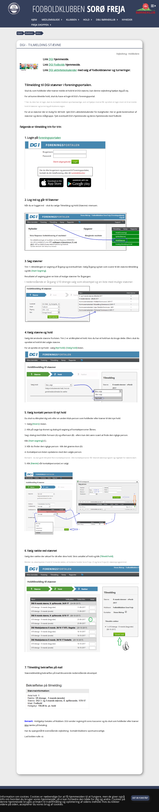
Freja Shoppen (40, 24)
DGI (51, 59)
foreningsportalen (49, 137)
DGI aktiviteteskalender (63, 70)
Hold (87, 19)
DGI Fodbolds (57, 64)
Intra (38, 33)
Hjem (34, 19)
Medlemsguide (51, 19)
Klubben (72, 19)
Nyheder (127, 19)
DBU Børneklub (106, 19)
